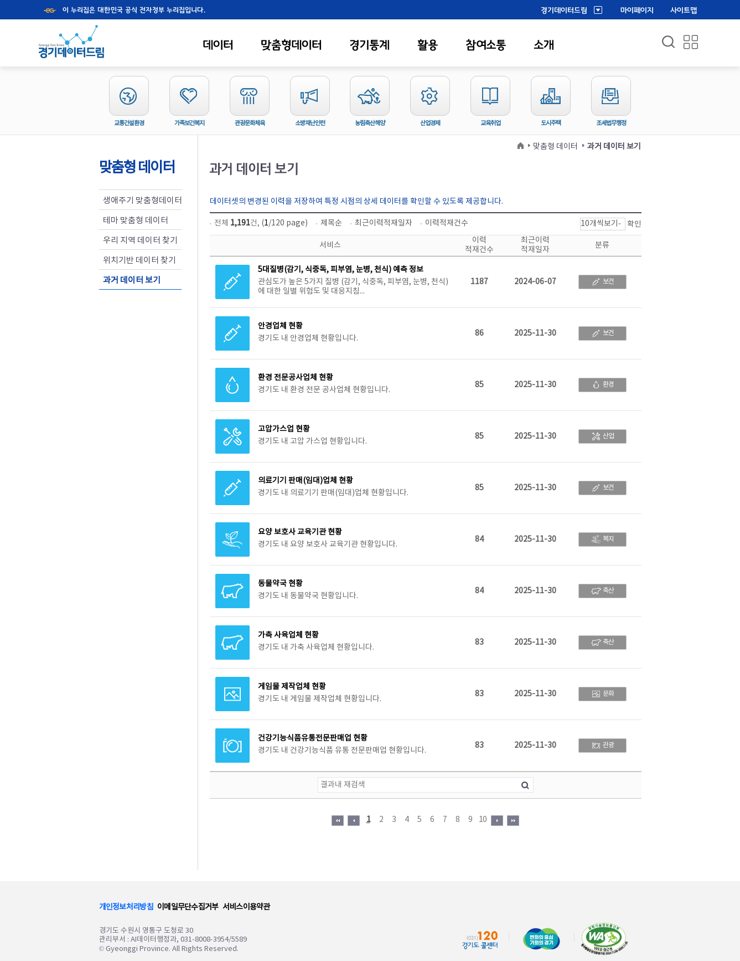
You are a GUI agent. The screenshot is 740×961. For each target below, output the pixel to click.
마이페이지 (637, 10)
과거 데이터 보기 (132, 280)
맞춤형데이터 (291, 45)
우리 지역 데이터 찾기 (140, 240)
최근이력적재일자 (383, 223)
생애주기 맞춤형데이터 (142, 200)
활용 (427, 45)
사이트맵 (683, 10)
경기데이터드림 (564, 10)
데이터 (218, 45)
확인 (634, 224)
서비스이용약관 (246, 907)
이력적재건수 (446, 223)
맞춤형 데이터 (555, 146)
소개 (544, 45)
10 (483, 819)
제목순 (331, 223)
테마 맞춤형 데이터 (135, 220)
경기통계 (369, 45)
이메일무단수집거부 (188, 907)
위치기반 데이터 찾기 (139, 260)
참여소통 (485, 45)
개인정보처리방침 (126, 907)
